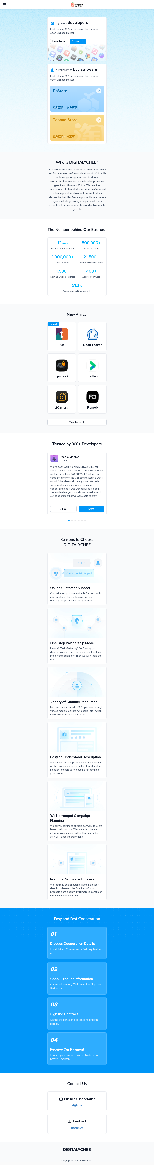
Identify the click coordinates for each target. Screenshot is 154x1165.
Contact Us (78, 41)
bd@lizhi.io (77, 1105)
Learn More (58, 41)
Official (63, 508)
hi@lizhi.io (77, 1127)
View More (77, 422)
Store (91, 508)
